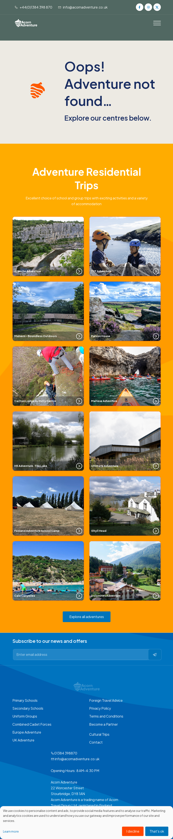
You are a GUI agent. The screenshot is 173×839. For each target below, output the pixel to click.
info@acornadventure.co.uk (83, 7)
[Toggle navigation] (157, 23)
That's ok (157, 831)
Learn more (11, 831)
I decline (132, 831)
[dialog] (86, 822)
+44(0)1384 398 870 (33, 7)
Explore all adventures (86, 616)
